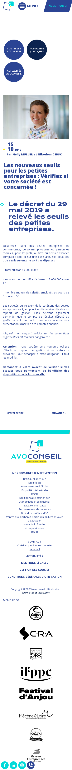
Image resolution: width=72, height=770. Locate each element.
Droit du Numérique (34, 479)
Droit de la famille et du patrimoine (34, 526)
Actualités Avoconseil (14, 72)
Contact (34, 541)
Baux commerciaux (35, 505)
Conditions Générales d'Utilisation (35, 576)
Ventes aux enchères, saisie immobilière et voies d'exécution (34, 518)
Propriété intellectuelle (35, 490)
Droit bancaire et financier (34, 497)
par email (34, 549)
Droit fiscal (34, 482)
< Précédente (15, 413)
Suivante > (59, 413)
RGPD (34, 494)
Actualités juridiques (37, 50)
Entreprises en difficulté (34, 486)
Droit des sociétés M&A (34, 513)
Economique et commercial (34, 501)
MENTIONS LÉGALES (34, 563)
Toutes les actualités (14, 50)
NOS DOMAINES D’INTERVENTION (34, 473)
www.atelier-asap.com (36, 592)
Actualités (34, 556)
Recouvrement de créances (35, 509)
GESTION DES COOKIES (35, 570)
